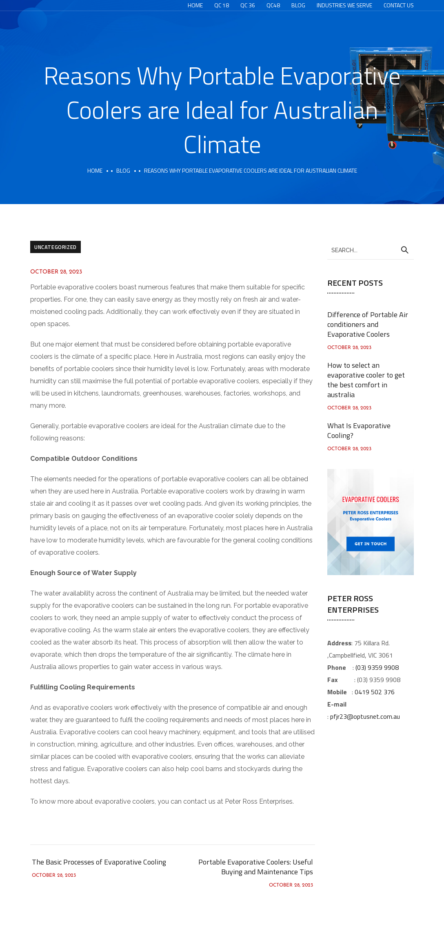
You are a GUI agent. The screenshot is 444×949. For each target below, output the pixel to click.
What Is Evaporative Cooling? (359, 430)
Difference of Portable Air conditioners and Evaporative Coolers (367, 324)
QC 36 (247, 5)
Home (195, 5)
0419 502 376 (375, 692)
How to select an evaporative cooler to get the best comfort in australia (366, 380)
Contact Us (399, 5)
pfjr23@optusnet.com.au (365, 716)
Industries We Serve (344, 5)
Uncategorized (55, 247)
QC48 (273, 5)
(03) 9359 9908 (377, 667)
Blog (298, 5)
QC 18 (221, 5)
